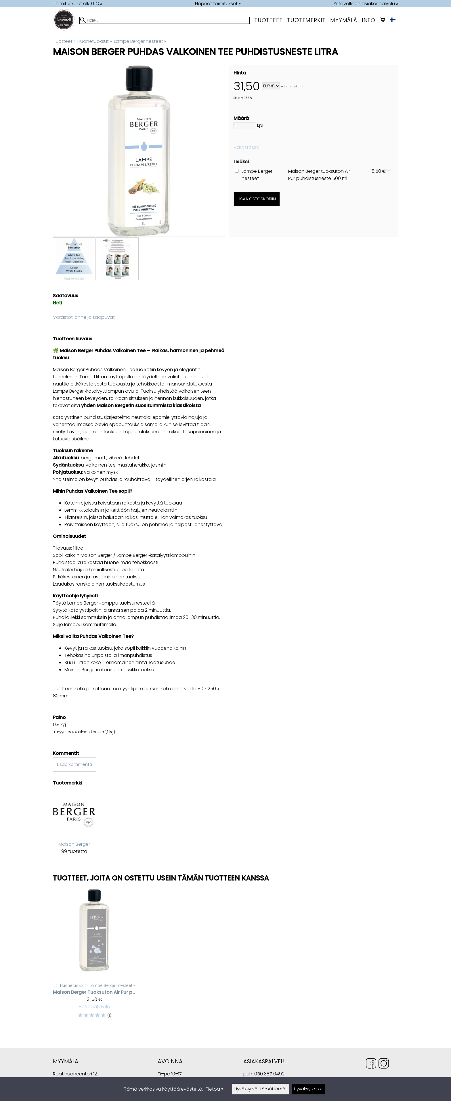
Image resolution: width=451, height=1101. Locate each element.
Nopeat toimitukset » (218, 3)
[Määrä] (245, 125)
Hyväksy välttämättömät (260, 1089)
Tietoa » (214, 1089)
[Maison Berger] (74, 827)
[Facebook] (371, 1064)
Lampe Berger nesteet (140, 41)
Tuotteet (268, 20)
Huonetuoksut (94, 41)
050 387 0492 (269, 1074)
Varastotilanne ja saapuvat (84, 317)
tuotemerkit (306, 20)
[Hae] (164, 20)
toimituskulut (293, 86)
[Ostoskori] (382, 20)
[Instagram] (384, 1064)
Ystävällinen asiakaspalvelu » (366, 3)
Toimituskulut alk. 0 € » (77, 3)
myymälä (343, 20)
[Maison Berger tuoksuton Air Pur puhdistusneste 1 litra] (94, 956)
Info (368, 20)
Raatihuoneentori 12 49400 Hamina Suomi (75, 1074)
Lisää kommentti (74, 764)
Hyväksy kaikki (308, 1089)
